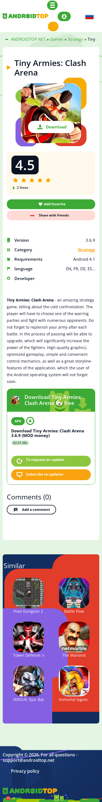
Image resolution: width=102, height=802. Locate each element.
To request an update (45, 459)
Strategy (86, 249)
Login (64, 16)
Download (56, 127)
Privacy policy (25, 771)
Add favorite (55, 204)
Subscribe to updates (44, 474)
